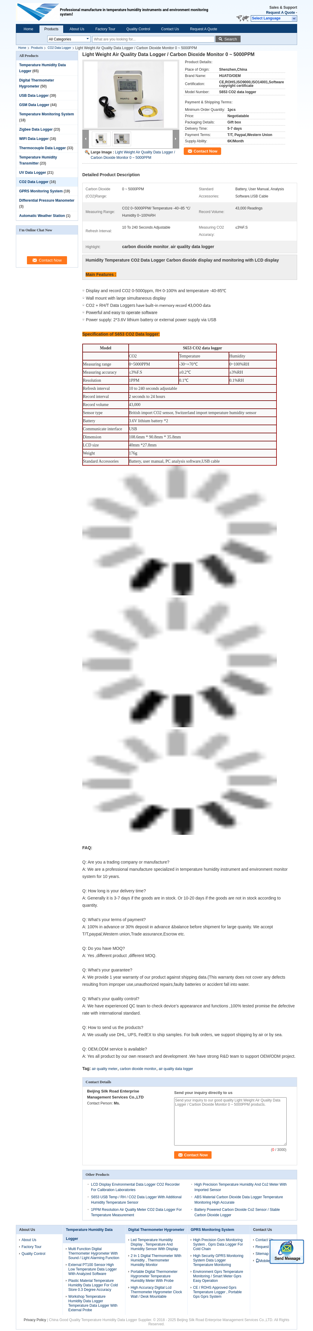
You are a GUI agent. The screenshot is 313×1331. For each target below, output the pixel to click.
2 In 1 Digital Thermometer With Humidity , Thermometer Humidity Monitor (156, 1260)
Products (51, 29)
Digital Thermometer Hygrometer (156, 1230)
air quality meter (104, 1069)
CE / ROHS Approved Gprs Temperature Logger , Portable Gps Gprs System (217, 1292)
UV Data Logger (32, 172)
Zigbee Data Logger (36, 129)
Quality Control (138, 29)
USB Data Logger (34, 95)
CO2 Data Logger (59, 47)
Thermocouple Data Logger (42, 148)
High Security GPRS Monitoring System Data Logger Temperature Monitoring (218, 1260)
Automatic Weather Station (42, 216)
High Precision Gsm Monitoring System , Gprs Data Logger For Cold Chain (218, 1244)
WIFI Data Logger (34, 139)
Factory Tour (105, 29)
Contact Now (205, 151)
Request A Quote (280, 12)
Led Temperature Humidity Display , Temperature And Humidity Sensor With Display (154, 1244)
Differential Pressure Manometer (47, 200)
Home (28, 29)
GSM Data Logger (34, 105)
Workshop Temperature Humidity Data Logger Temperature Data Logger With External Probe (92, 1303)
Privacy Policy (35, 1320)
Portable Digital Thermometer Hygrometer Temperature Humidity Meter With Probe (154, 1276)
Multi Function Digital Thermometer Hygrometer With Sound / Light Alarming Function (93, 1253)
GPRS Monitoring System (41, 191)
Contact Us (170, 29)
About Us (76, 29)
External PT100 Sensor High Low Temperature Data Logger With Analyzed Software (92, 1269)
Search (230, 39)
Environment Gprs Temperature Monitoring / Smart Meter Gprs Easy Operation (218, 1276)
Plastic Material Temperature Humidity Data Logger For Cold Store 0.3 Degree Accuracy (93, 1285)
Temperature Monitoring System (46, 114)
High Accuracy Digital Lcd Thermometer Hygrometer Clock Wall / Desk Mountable (156, 1292)
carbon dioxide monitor (138, 1069)
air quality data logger (176, 1069)
